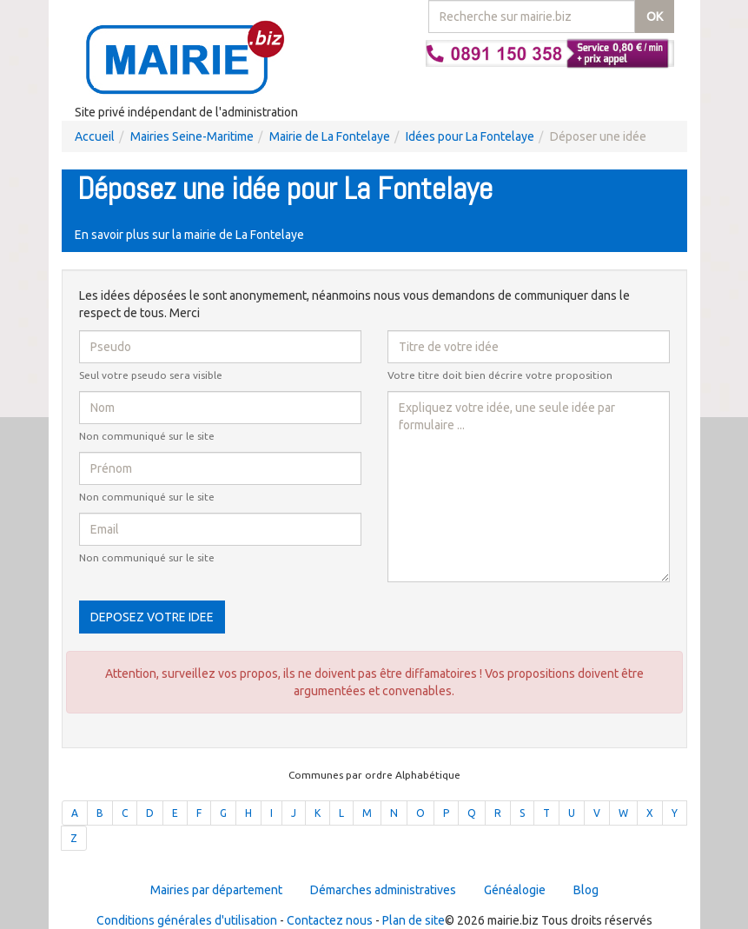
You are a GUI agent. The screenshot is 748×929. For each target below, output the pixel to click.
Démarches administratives (383, 890)
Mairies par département (216, 890)
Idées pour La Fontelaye (470, 136)
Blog (586, 890)
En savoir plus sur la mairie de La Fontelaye (189, 235)
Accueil (95, 136)
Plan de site (413, 920)
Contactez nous (330, 920)
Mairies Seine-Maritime (192, 136)
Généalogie (515, 890)
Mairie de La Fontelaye (329, 136)
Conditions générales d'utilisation (186, 920)
